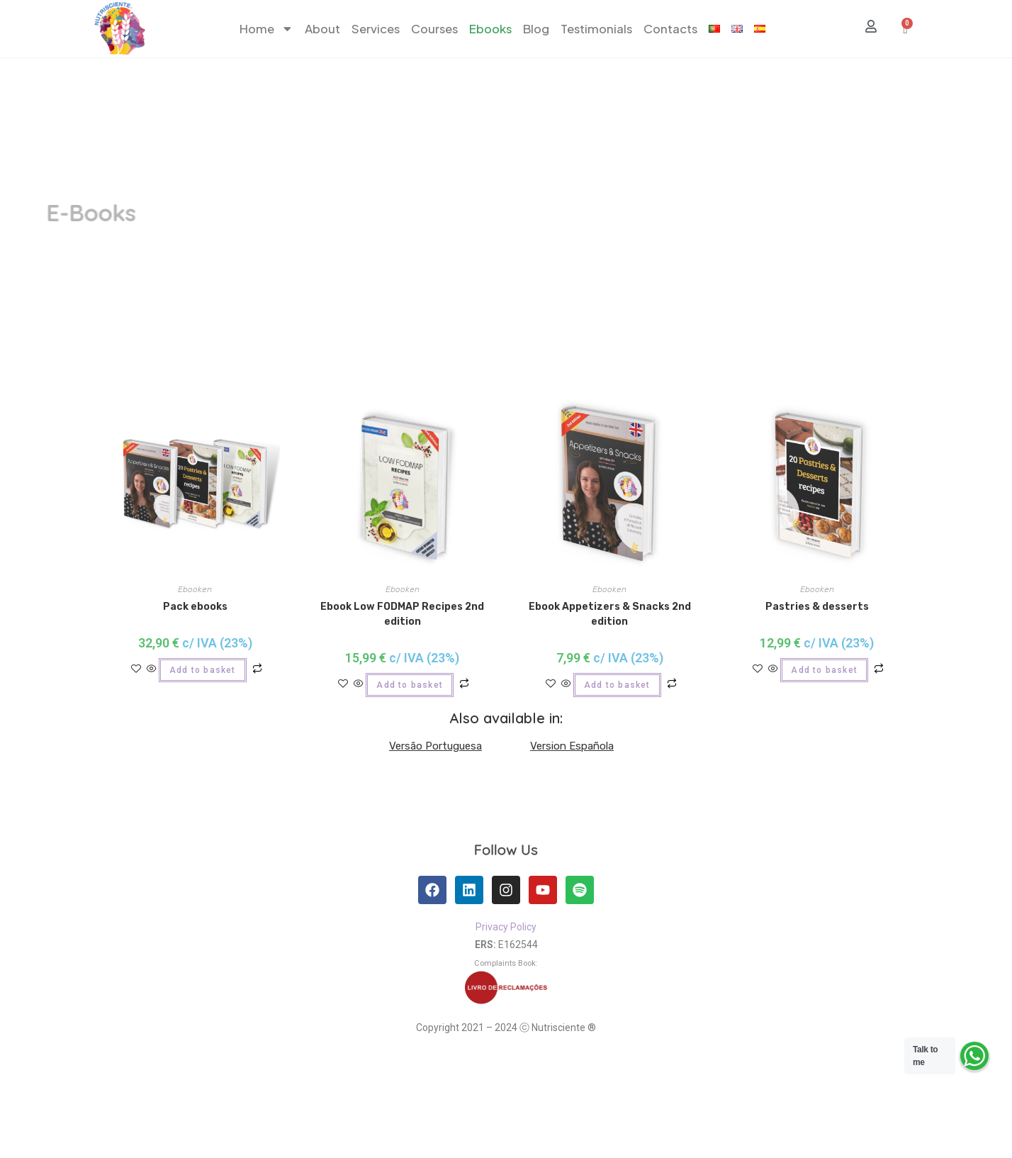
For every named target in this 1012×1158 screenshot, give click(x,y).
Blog (536, 28)
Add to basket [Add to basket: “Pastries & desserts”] (824, 670)
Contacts (670, 28)
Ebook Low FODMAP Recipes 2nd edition (402, 614)
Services (376, 28)
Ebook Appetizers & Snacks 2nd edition (610, 614)
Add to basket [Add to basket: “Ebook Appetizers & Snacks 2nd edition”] (617, 685)
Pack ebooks (195, 607)
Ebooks (490, 28)
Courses (434, 28)
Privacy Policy (506, 926)
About (322, 28)
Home (266, 29)
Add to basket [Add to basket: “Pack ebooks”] (202, 670)
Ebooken (195, 589)
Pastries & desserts (817, 607)
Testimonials (596, 28)
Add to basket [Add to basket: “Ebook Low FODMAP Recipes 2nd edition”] (409, 685)
